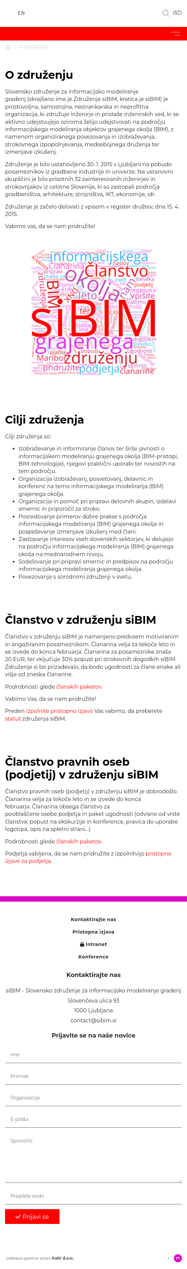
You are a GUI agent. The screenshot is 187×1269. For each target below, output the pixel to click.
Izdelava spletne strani (39, 1258)
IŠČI (172, 13)
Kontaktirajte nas (93, 919)
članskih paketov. (80, 687)
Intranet (93, 944)
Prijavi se (32, 1217)
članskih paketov (79, 841)
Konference (93, 957)
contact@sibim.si (93, 1020)
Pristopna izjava (94, 932)
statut (13, 719)
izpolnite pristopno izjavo (59, 711)
